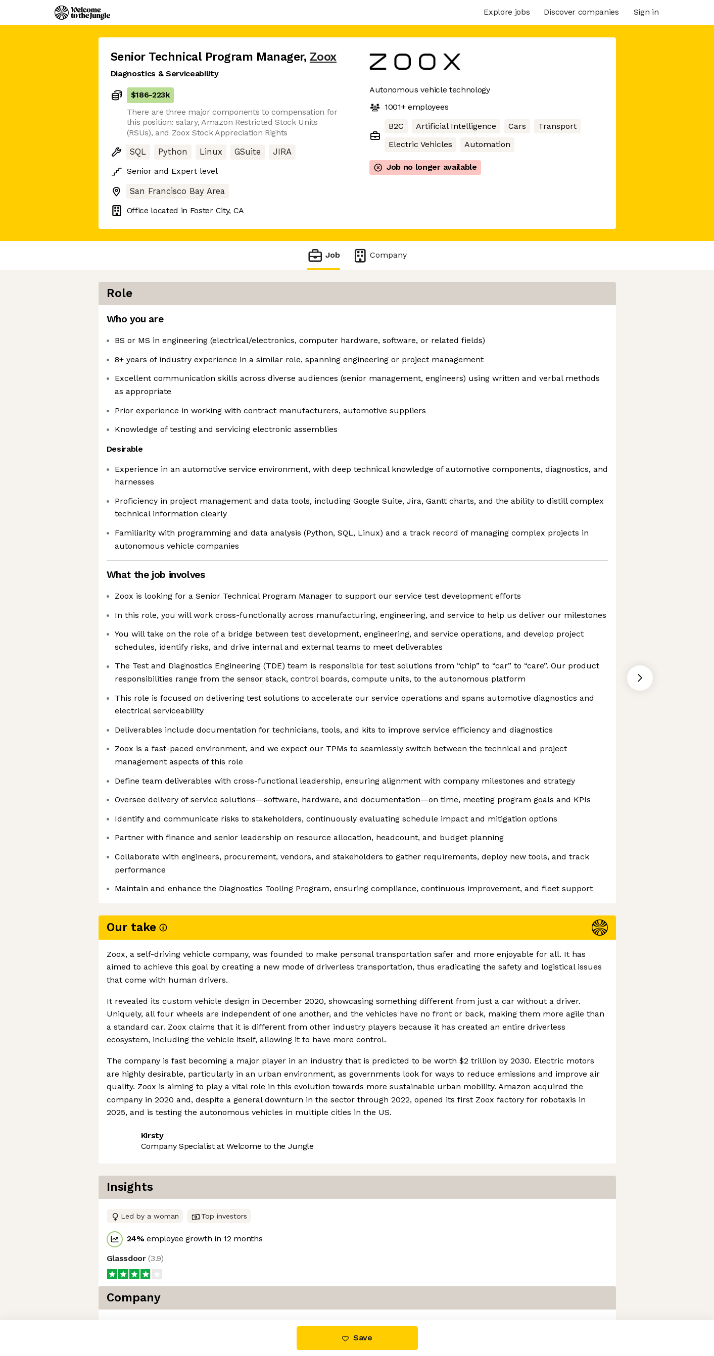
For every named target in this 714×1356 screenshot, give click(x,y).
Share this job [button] (138, 1277)
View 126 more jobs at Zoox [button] (235, 1277)
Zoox (323, 57)
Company (379, 255)
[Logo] (82, 13)
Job (323, 255)
